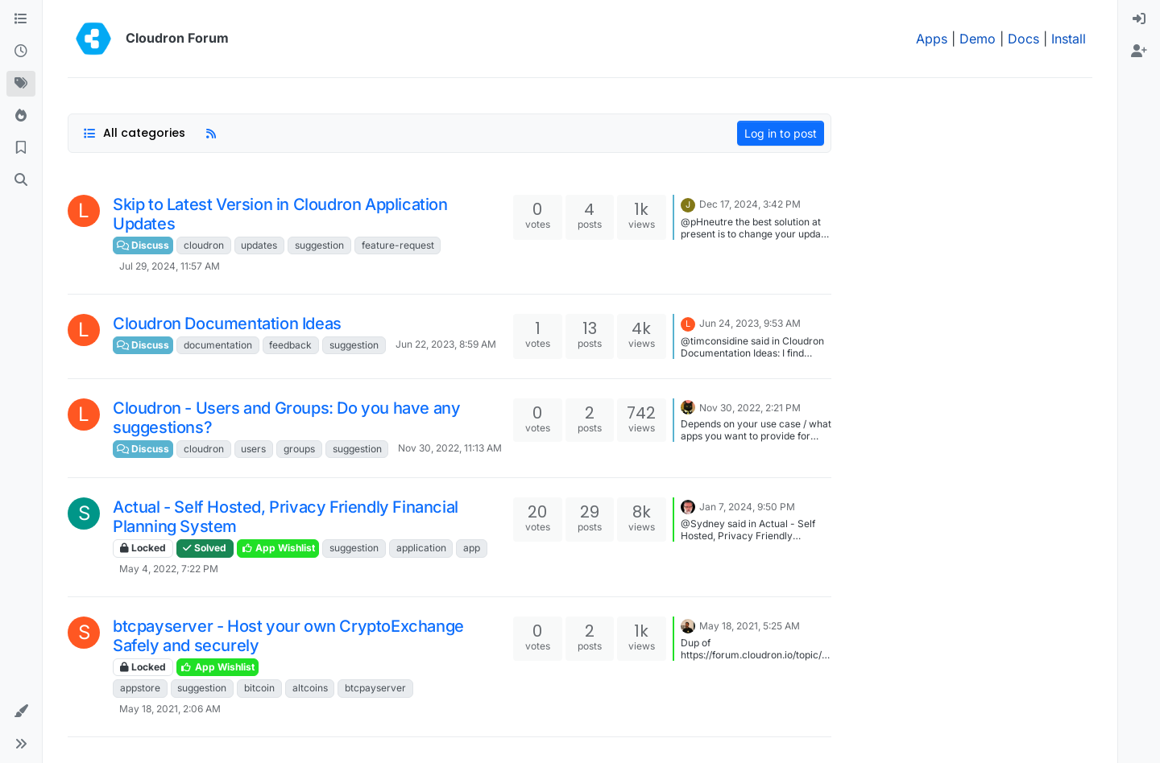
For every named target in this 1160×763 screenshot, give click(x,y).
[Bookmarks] (20, 148)
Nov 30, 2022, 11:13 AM (450, 448)
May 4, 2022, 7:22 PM (168, 569)
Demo (977, 39)
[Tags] (20, 84)
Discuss (143, 245)
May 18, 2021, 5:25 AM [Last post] (749, 626)
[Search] (20, 180)
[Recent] (20, 51)
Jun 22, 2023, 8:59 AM (446, 344)
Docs (1023, 39)
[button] (20, 711)
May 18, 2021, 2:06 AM (170, 709)
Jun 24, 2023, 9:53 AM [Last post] (750, 323)
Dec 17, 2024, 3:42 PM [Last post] (750, 204)
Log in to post (780, 133)
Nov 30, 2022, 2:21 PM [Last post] (750, 408)
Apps (931, 39)
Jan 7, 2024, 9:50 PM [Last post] (747, 507)
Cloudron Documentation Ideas (227, 323)
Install (1068, 39)
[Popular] (20, 116)
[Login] (1139, 19)
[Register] (1139, 51)
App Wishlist (278, 548)
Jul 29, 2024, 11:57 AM (169, 266)
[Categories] (20, 19)
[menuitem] (1139, 19)
